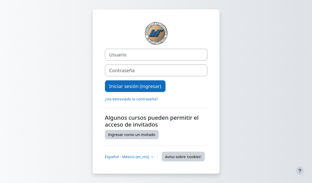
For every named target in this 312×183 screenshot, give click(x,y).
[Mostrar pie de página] (300, 171)
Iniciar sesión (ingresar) (135, 86)
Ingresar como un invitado (131, 134)
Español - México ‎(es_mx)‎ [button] (127, 156)
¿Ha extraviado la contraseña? (131, 98)
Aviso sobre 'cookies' (183, 156)
